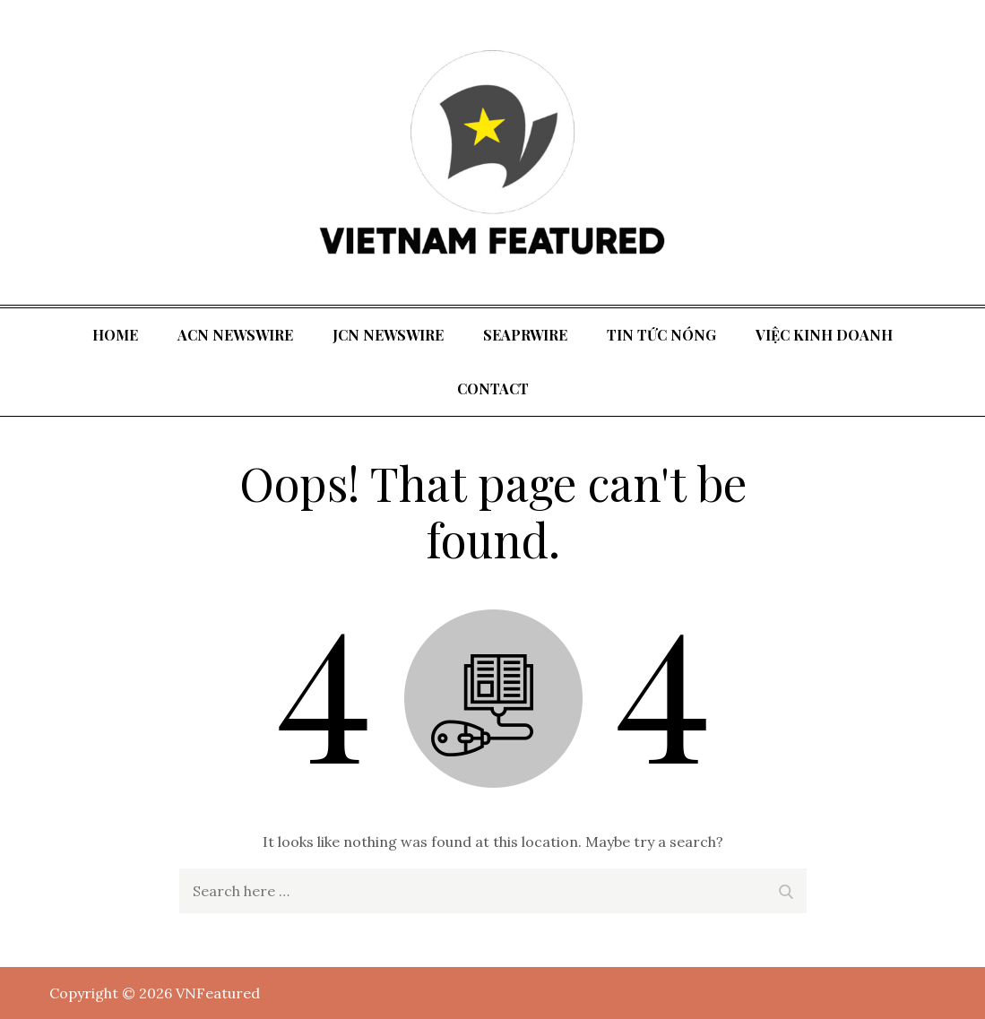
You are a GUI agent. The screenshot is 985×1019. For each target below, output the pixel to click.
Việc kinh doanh (824, 334)
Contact (493, 388)
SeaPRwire (525, 334)
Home (115, 334)
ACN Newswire (235, 334)
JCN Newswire (388, 334)
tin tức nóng (661, 334)
